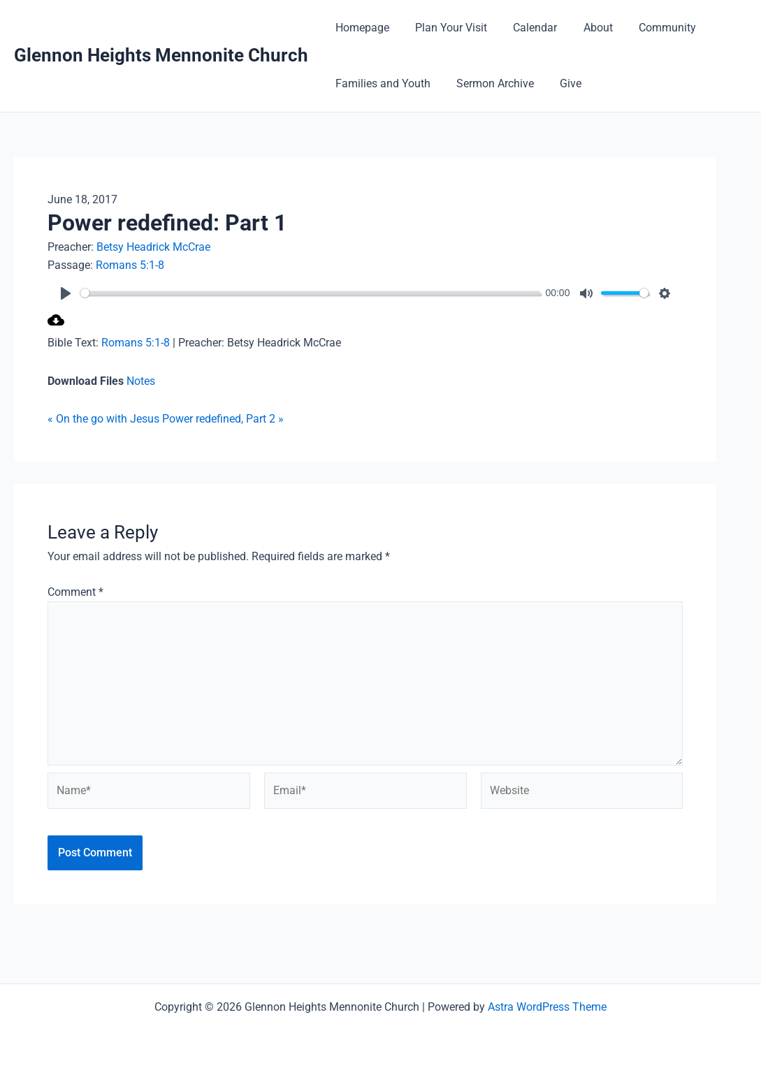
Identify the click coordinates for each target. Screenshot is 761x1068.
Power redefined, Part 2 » (223, 418)
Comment (75, 592)
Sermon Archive (489, 83)
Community (650, 27)
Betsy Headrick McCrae (153, 247)
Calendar (526, 27)
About (585, 27)
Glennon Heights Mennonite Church (161, 55)
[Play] (66, 293)
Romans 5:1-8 (130, 265)
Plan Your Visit (445, 27)
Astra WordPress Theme (547, 1007)
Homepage (360, 27)
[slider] (313, 293)
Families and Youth (380, 83)
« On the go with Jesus (103, 418)
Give (561, 83)
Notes (140, 381)
